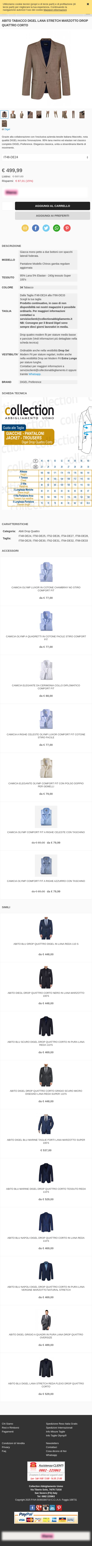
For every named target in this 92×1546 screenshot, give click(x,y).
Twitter (45, 228)
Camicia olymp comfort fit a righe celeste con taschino (46, 832)
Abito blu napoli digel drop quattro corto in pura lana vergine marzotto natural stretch (46, 1288)
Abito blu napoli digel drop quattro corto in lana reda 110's (46, 1239)
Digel (7, 129)
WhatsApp (56, 228)
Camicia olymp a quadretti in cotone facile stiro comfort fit (46, 638)
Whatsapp (34, 374)
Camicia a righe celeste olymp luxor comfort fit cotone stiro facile (46, 736)
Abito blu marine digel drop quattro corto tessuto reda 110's (46, 1190)
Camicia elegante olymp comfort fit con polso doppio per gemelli (46, 785)
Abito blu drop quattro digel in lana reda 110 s (46, 944)
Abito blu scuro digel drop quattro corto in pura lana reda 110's (46, 1043)
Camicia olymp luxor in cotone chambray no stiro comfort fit (46, 589)
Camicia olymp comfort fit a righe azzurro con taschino (46, 881)
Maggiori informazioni (55, 9)
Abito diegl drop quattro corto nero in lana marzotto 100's (46, 994)
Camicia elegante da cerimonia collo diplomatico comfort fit (46, 687)
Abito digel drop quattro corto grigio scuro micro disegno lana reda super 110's (46, 1092)
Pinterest (67, 228)
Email (25, 228)
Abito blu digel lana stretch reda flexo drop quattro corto (46, 1385)
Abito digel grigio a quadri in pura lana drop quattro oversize (46, 1336)
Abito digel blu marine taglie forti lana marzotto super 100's (46, 1141)
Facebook (35, 228)
